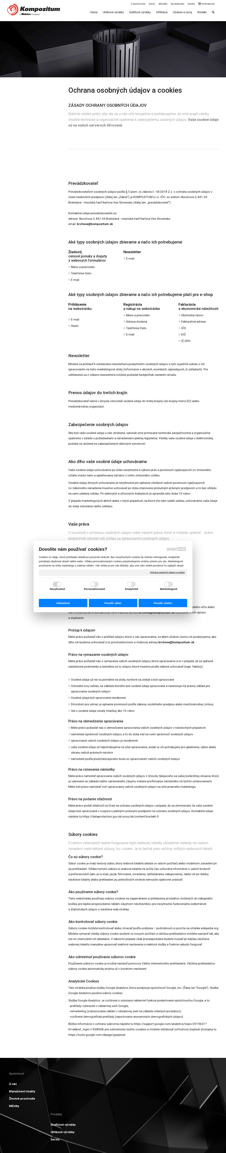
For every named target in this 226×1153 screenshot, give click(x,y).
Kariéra (103, 1098)
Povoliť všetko (163, 603)
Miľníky (14, 1106)
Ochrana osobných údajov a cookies (167, 572)
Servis (57, 1098)
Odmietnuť (63, 603)
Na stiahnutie (107, 1084)
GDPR (146, 1091)
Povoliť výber (113, 603)
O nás (13, 1084)
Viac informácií (202, 1084)
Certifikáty (105, 1091)
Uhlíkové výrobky (65, 1091)
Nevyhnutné (57, 588)
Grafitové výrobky (66, 1084)
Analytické (131, 588)
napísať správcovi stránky (107, 1132)
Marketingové (168, 588)
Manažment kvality (22, 1091)
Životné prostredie (22, 1098)
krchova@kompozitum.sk (95, 224)
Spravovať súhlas (170, 1132)
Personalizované (94, 588)
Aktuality (148, 1084)
